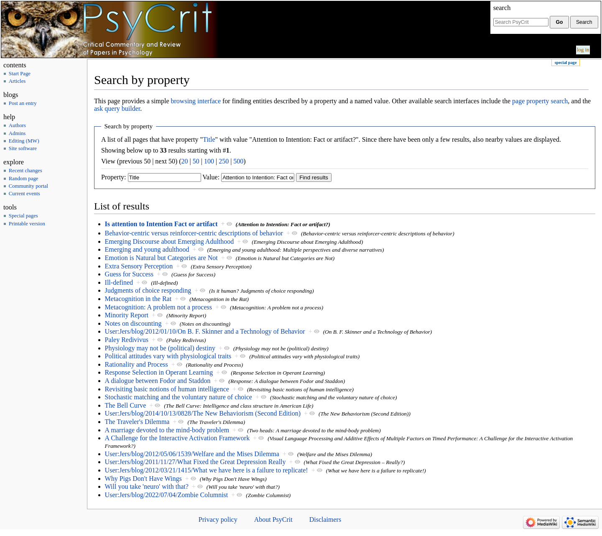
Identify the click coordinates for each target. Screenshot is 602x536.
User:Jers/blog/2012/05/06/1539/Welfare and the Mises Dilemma (192, 453)
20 (184, 161)
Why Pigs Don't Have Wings (143, 478)
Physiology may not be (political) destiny (160, 348)
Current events (24, 194)
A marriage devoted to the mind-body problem (167, 430)
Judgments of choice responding (148, 290)
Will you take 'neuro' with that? (147, 486)
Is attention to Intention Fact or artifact (161, 223)
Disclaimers (325, 519)
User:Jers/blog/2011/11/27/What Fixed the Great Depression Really (195, 461)
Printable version (27, 224)
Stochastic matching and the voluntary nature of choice (178, 397)
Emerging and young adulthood (147, 249)
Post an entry (23, 103)
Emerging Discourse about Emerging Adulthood (169, 241)
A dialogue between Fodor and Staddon (158, 380)
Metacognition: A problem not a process (158, 307)
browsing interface (196, 101)
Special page (566, 62)
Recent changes (25, 171)
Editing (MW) (24, 141)
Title (209, 139)
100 (209, 161)
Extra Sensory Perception (139, 266)
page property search (540, 101)
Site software (23, 148)
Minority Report (126, 315)
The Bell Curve (125, 405)
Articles (17, 81)
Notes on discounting (133, 323)
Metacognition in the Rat (138, 298)
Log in (583, 50)
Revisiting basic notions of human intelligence (167, 389)
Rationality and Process (136, 364)
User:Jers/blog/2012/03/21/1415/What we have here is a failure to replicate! (206, 470)
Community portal (28, 186)
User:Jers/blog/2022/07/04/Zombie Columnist (166, 494)
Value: (210, 177)
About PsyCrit (273, 519)
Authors (17, 125)
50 (196, 161)
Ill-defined (119, 282)
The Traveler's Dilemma (137, 421)
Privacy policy (218, 519)
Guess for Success (129, 274)
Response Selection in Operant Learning (159, 372)
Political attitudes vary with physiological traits (168, 356)
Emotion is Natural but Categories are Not (161, 257)
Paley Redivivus (126, 339)
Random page (23, 178)
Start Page (20, 74)
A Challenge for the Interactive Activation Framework (177, 438)
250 (224, 161)
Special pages (23, 216)
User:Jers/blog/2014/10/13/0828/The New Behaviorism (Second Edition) (203, 413)
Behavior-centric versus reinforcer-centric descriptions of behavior (194, 233)
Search (502, 8)
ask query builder (117, 108)
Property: (113, 177)
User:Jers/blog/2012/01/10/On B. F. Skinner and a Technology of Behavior (205, 331)
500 (238, 161)
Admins (17, 133)
